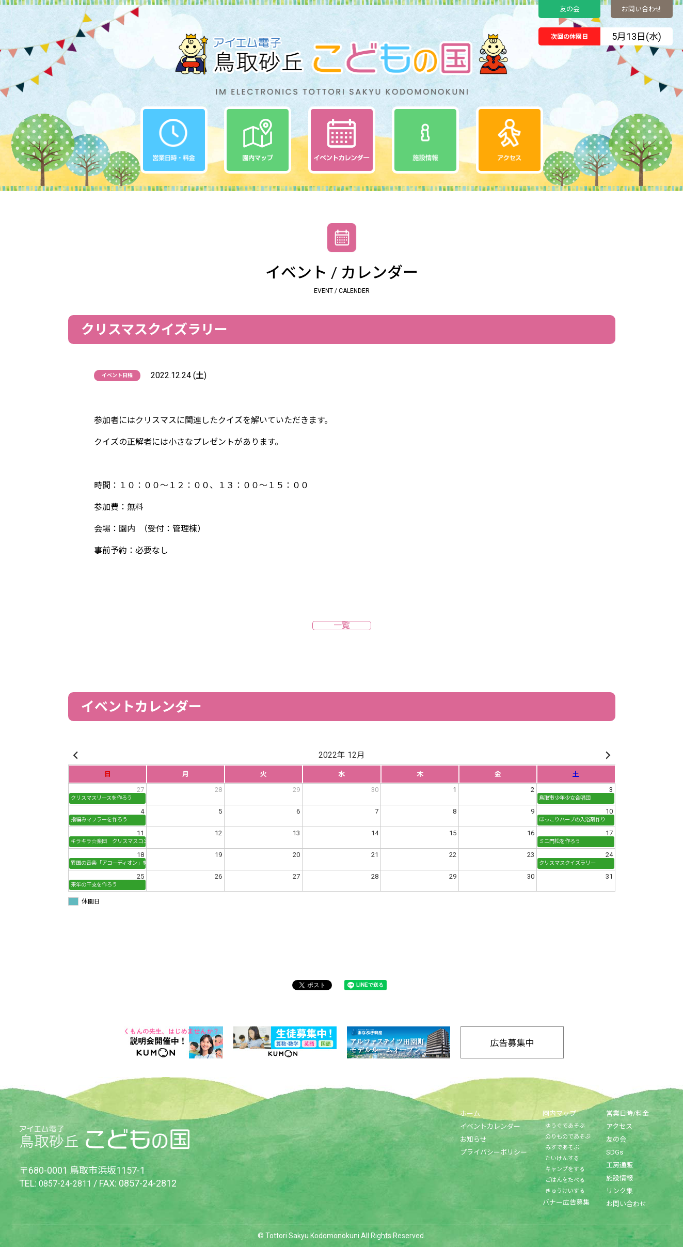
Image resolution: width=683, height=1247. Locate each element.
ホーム (470, 1113)
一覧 (341, 625)
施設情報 (619, 1178)
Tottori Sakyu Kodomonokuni (312, 1236)
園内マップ (559, 1113)
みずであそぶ (562, 1147)
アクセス (619, 1126)
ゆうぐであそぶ (565, 1126)
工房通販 (619, 1165)
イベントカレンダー (490, 1126)
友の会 (570, 9)
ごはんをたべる (565, 1180)
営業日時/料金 (627, 1113)
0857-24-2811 (68, 1183)
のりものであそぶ (568, 1136)
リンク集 (619, 1191)
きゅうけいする (565, 1191)
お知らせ (473, 1139)
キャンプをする (565, 1169)
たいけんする (562, 1158)
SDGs (614, 1152)
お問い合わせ (642, 9)
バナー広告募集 (566, 1202)
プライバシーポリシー (493, 1152)
